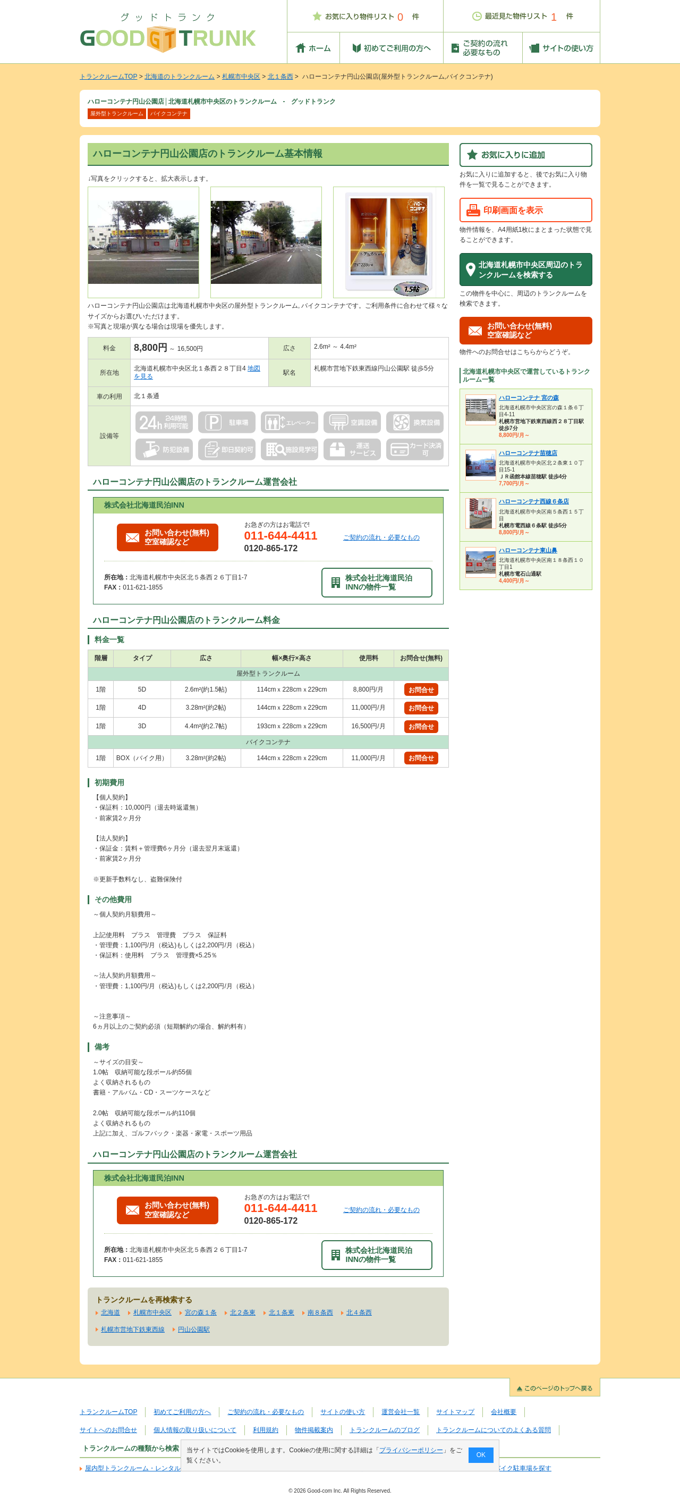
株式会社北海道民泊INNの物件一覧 (372, 582)
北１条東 (281, 1312)
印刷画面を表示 (513, 210)
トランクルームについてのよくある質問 (493, 1430)
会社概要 (503, 1412)
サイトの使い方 (342, 1412)
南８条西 (320, 1312)
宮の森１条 (201, 1312)
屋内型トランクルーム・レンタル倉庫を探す (148, 1468)
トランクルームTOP (108, 76)
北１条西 (280, 76)
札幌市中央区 (241, 76)
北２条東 (243, 1312)
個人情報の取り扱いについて (195, 1430)
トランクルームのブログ (385, 1430)
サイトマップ (455, 1412)
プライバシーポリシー (411, 1450)
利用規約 (265, 1430)
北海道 (110, 1312)
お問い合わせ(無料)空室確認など (167, 537)
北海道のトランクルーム (179, 76)
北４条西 (359, 1312)
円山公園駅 (194, 1329)
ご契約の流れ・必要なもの (381, 537)
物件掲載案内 (314, 1430)
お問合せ (421, 690)
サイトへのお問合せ (108, 1430)
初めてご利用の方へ (182, 1412)
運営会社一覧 (400, 1412)
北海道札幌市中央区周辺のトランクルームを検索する (531, 269)
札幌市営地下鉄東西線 (133, 1329)
